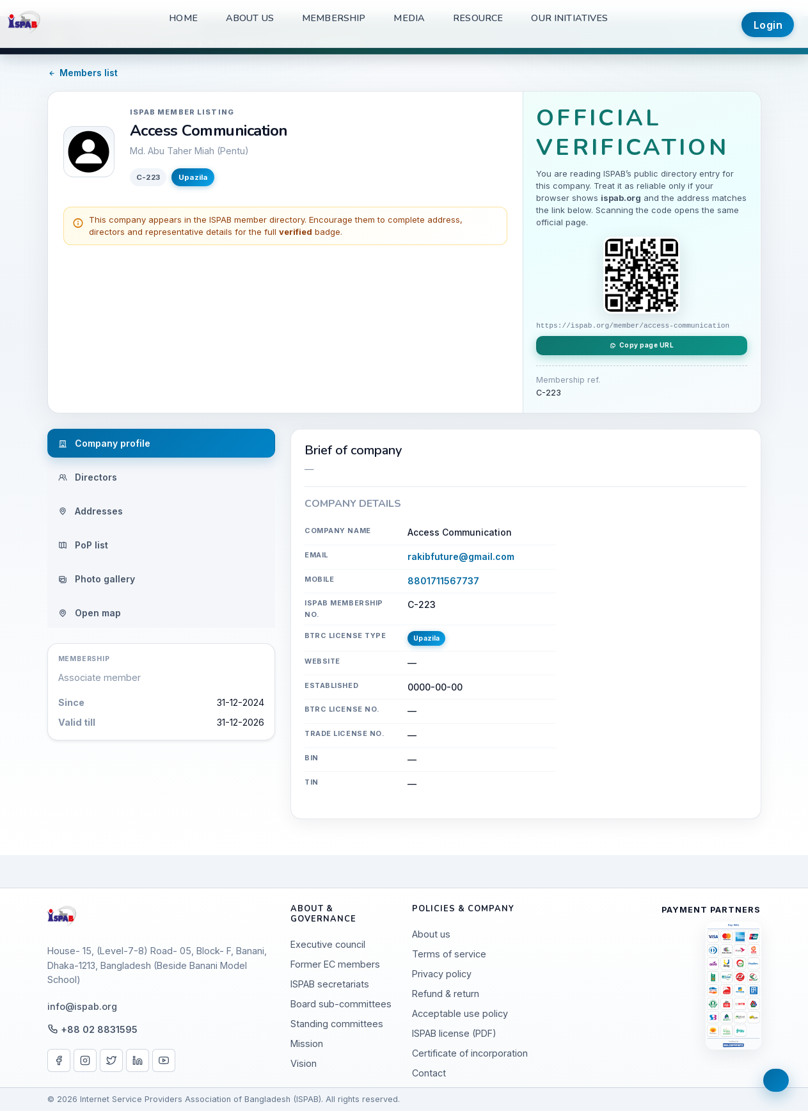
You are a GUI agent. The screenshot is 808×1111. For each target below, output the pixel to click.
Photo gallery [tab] (96, 578)
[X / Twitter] (111, 1060)
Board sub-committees (341, 1003)
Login (768, 25)
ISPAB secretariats (329, 984)
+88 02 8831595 (99, 1029)
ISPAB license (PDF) (454, 1033)
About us (250, 18)
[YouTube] (163, 1060)
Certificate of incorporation (470, 1053)
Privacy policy (441, 973)
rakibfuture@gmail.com (461, 556)
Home (183, 18)
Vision (303, 1063)
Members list (82, 73)
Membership (333, 18)
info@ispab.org (82, 1006)
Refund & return (445, 993)
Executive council (327, 944)
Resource (478, 18)
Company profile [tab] (104, 443)
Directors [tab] (87, 477)
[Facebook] (58, 1060)
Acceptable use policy (460, 1013)
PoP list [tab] (83, 545)
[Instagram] (85, 1060)
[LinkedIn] (137, 1060)
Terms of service (449, 953)
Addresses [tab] (90, 511)
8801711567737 (443, 580)
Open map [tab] (89, 612)
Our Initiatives (569, 18)
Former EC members (335, 964)
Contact (429, 1072)
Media (409, 18)
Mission (306, 1043)
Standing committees (336, 1023)
